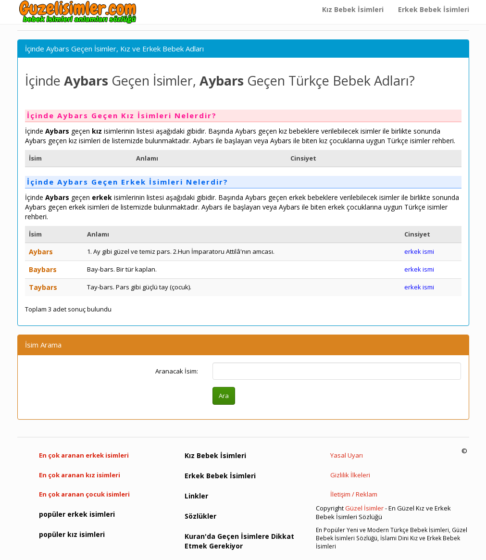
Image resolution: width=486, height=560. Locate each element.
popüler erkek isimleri (77, 514)
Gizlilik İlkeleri (350, 475)
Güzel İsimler (364, 508)
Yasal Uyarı (346, 455)
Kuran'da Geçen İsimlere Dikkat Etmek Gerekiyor (239, 541)
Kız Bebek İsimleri (353, 9)
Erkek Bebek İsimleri (433, 9)
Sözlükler (200, 516)
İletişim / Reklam (353, 494)
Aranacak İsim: (176, 371)
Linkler (196, 495)
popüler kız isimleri (72, 534)
